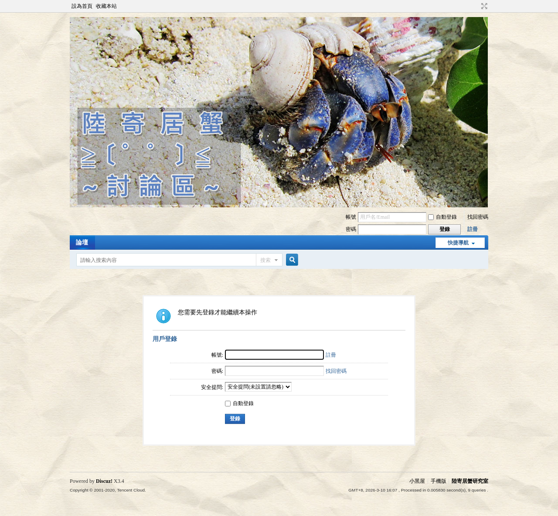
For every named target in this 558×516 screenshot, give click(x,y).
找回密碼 (477, 217)
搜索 (265, 260)
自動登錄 (442, 217)
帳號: (217, 355)
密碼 (351, 229)
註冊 (472, 229)
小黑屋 (417, 481)
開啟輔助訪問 (476, 6)
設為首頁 (81, 6)
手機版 (438, 481)
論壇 (82, 242)
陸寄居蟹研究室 (470, 481)
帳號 (351, 217)
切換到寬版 (483, 6)
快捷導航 (458, 243)
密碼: (217, 371)
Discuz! (104, 481)
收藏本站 (106, 6)
